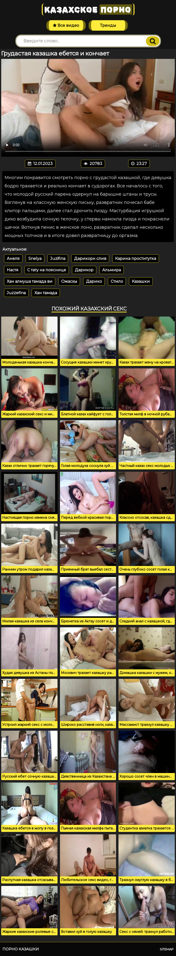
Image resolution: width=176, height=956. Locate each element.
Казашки (141, 281)
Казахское (88, 9)
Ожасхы (69, 281)
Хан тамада (45, 293)
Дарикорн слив (90, 258)
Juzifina (57, 258)
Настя (12, 270)
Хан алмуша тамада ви (29, 281)
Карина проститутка (135, 258)
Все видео (66, 25)
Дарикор (84, 270)
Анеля (13, 258)
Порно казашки (20, 949)
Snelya (35, 258)
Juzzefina (16, 293)
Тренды (108, 25)
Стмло (117, 281)
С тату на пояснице (46, 270)
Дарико (94, 281)
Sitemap (167, 949)
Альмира (111, 270)
